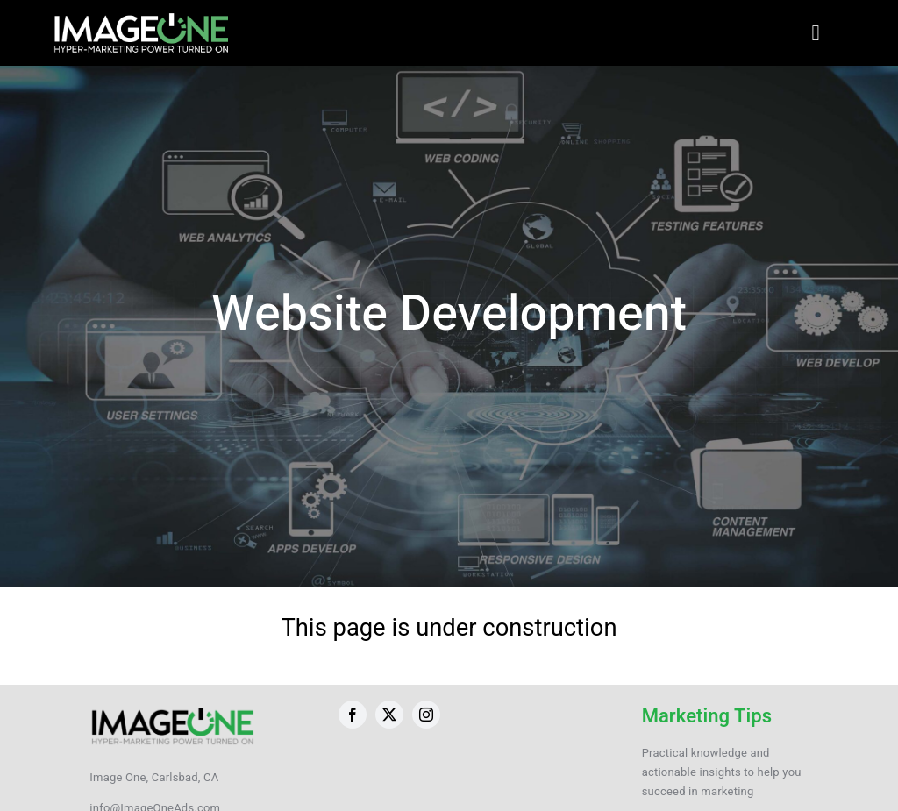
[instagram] (426, 715)
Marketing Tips (707, 716)
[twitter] (389, 715)
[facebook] (353, 715)
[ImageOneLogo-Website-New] (140, 17)
